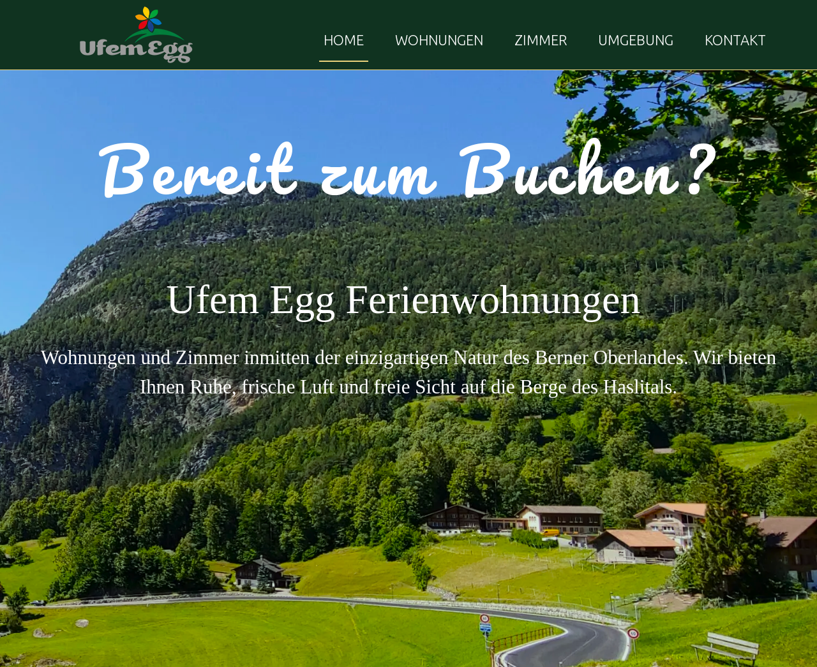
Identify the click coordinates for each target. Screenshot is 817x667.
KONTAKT (735, 40)
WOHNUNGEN (439, 40)
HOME (344, 40)
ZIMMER (540, 40)
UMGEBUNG (635, 40)
